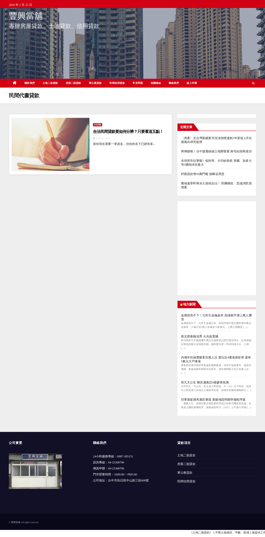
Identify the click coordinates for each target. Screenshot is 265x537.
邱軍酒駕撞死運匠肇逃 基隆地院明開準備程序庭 (213, 399)
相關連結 (156, 83)
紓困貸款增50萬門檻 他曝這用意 (202, 174)
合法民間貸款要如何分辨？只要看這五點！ (128, 131)
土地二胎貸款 (50, 83)
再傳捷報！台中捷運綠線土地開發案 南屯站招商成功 (216, 151)
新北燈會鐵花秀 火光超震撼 (199, 336)
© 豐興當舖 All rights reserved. (24, 522)
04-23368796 (116, 462)
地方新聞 (189, 304)
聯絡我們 (174, 83)
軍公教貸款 (95, 83)
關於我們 (30, 83)
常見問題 (138, 83)
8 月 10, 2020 (103, 138)
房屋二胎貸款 (73, 83)
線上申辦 (192, 83)
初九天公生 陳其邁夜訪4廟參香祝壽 (205, 382)
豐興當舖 (26, 16)
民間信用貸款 (117, 83)
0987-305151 (125, 456)
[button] (253, 83)
